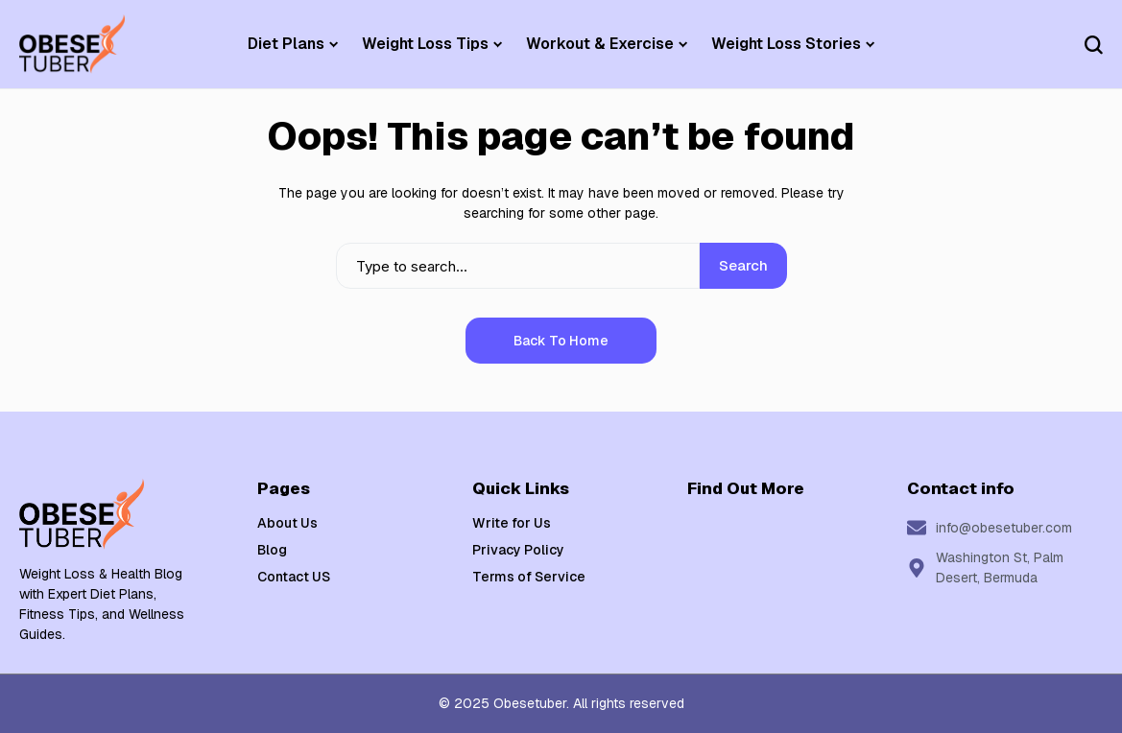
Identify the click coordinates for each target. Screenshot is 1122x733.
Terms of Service (528, 576)
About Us (287, 523)
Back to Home (561, 340)
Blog (272, 549)
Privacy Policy (518, 549)
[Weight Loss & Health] (72, 44)
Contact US (293, 576)
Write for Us (511, 523)
